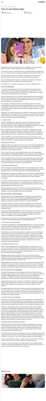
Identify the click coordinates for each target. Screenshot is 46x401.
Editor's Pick (5, 371)
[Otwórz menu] (2, 2)
